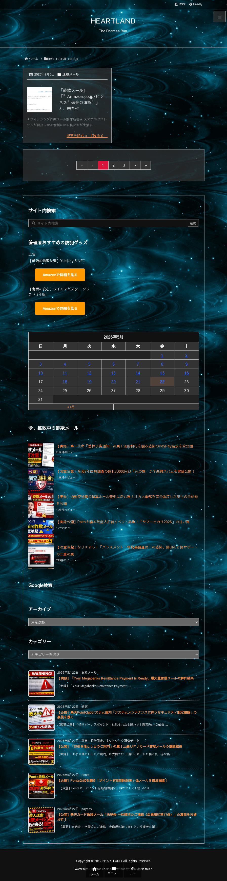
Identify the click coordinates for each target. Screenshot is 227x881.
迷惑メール (71, 74)
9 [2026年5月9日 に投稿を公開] (186, 364)
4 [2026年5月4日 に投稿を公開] (65, 364)
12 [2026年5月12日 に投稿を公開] (89, 373)
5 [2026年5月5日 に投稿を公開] (89, 364)
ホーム (33, 58)
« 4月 (71, 407)
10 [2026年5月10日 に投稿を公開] (40, 373)
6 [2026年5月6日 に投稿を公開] (113, 364)
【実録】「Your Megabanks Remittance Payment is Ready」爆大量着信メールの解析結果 (125, 678)
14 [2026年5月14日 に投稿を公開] (138, 373)
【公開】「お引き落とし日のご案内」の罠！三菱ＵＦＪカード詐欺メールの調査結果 (119, 746)
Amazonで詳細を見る (60, 274)
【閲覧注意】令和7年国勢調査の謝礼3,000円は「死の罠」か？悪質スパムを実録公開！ (125, 471)
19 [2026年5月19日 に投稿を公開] (89, 382)
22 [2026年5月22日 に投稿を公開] (162, 382)
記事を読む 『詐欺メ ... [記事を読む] (87, 135)
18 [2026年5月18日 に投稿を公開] (65, 382)
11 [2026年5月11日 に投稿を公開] (65, 373)
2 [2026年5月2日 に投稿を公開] (186, 355)
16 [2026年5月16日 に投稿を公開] (186, 373)
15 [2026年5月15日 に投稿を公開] (162, 373)
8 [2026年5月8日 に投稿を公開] (162, 364)
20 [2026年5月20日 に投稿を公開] (113, 382)
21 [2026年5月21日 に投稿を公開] (138, 382)
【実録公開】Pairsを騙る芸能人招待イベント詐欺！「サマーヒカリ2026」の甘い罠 (123, 521)
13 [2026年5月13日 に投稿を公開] (113, 373)
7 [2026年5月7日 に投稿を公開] (138, 364)
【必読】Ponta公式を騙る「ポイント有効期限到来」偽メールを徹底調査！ (112, 780)
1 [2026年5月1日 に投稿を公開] (162, 355)
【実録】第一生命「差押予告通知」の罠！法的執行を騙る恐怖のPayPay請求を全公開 (124, 445)
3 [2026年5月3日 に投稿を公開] (40, 364)
